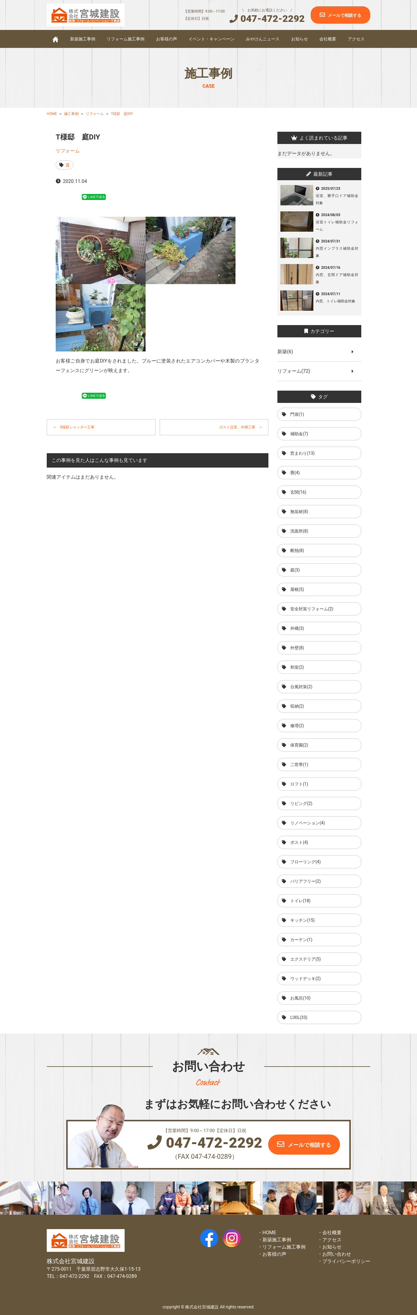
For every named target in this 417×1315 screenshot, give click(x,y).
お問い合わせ (336, 1254)
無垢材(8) (299, 511)
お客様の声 (166, 39)
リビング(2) (301, 803)
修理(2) (297, 725)
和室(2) (297, 667)
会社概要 (327, 39)
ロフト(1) (299, 784)
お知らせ (299, 39)
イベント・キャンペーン (211, 39)
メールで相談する (344, 15)
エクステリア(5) (305, 959)
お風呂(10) (300, 998)
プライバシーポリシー (346, 1261)
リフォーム (68, 151)
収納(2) (297, 706)
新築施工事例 (82, 39)
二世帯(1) (299, 764)
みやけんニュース (262, 39)
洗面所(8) (299, 531)
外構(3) (297, 628)
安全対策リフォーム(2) (311, 608)
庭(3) (295, 570)
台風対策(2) (301, 686)
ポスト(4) (299, 842)
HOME (269, 1232)
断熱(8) (297, 550)
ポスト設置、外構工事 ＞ (240, 427)
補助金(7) (299, 433)
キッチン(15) (302, 920)
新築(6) (287, 351)
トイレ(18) (300, 900)
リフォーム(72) (296, 371)
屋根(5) (297, 589)
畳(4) (295, 472)
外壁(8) (297, 647)
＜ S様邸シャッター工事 (73, 427)
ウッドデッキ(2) (305, 978)
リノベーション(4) (307, 822)
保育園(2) (299, 745)
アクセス (356, 39)
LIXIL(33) (298, 1017)
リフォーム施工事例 (125, 39)
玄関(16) (298, 492)
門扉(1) (297, 414)
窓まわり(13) (302, 453)
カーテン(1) (301, 939)
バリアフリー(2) (305, 881)
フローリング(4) (305, 861)
